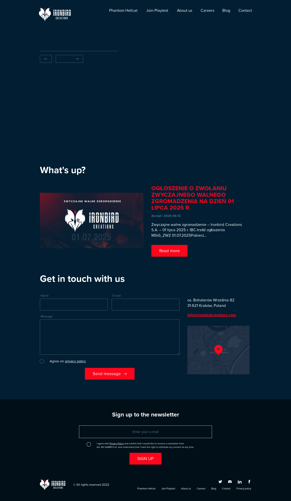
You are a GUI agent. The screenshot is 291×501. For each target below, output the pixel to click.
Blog (226, 10)
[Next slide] (69, 59)
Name (45, 296)
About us (184, 10)
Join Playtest (157, 10)
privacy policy (75, 361)
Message (47, 316)
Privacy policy (243, 488)
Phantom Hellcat (123, 10)
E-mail (116, 296)
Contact (245, 10)
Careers (207, 10)
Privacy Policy (117, 443)
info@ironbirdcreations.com (211, 315)
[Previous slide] (46, 59)
